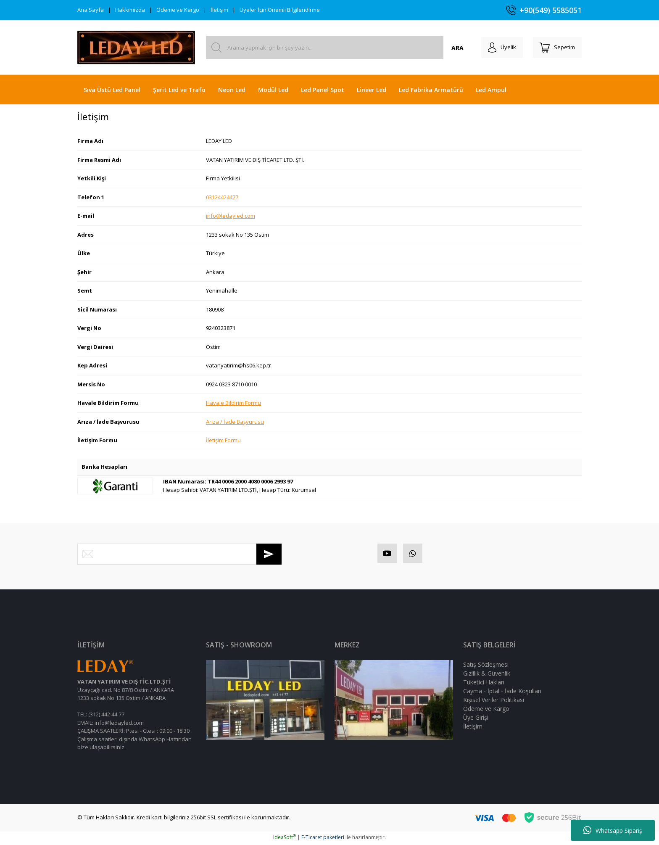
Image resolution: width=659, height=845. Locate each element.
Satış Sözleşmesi (486, 666)
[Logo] (136, 47)
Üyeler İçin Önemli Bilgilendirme (280, 9)
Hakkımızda (130, 9)
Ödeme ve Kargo (177, 9)
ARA (451, 48)
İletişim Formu (223, 440)
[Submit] (269, 554)
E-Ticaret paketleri (322, 838)
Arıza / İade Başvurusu (235, 421)
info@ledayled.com (230, 215)
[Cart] (556, 47)
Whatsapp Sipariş (612, 830)
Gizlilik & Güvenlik (486, 675)
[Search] (335, 47)
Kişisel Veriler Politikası (493, 701)
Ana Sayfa (90, 9)
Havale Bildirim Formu (233, 403)
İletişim (219, 9)
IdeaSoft (284, 838)
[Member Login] (496, 47)
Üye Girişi (475, 719)
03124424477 (222, 197)
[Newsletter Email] (179, 554)
